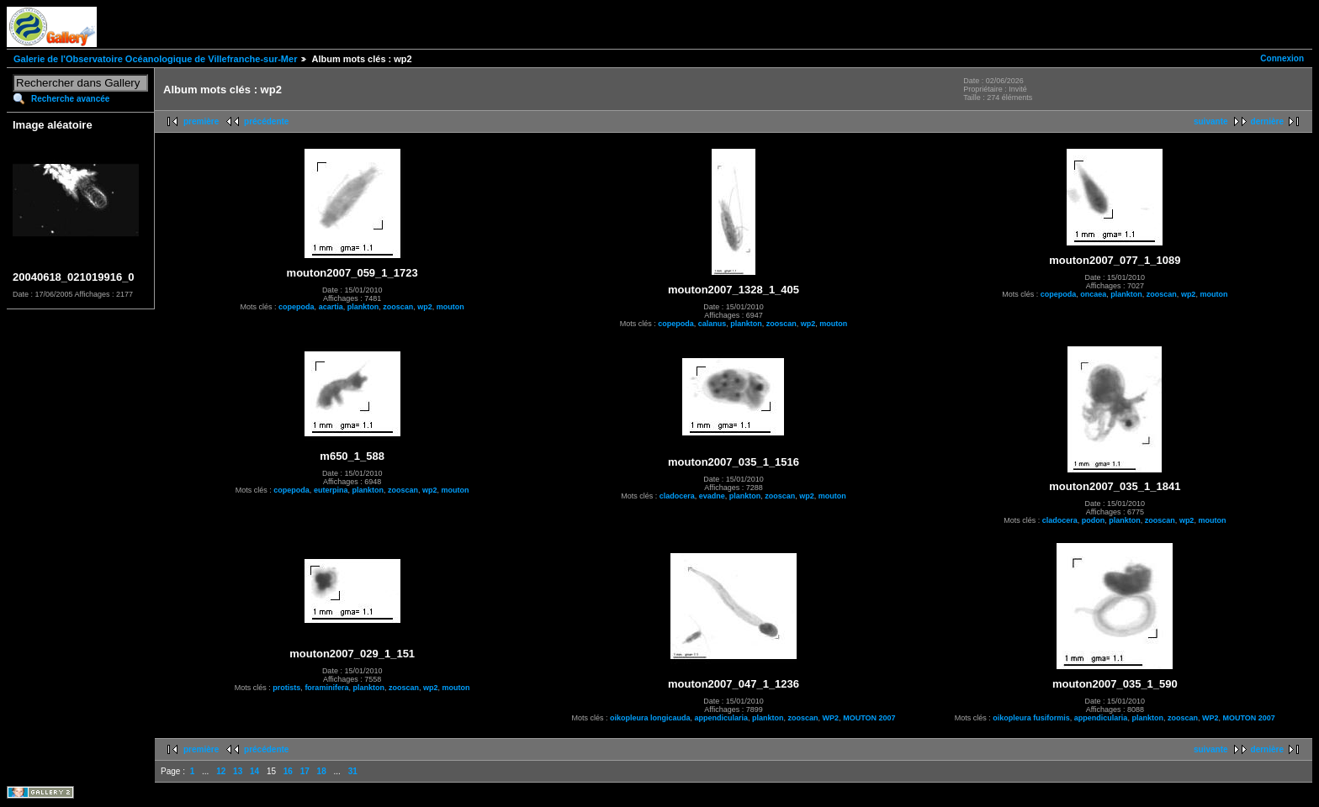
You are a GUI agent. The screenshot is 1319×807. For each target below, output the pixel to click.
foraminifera (326, 687)
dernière (1267, 121)
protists (286, 687)
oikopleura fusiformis (1031, 718)
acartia (331, 307)
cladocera (677, 496)
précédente (266, 121)
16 (288, 771)
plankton (363, 307)
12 (220, 771)
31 (353, 771)
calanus (712, 323)
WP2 (831, 718)
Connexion (1282, 58)
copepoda (296, 307)
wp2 (424, 307)
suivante (1211, 121)
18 (321, 771)
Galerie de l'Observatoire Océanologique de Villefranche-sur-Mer (155, 59)
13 (237, 771)
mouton (450, 307)
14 (254, 771)
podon (1093, 520)
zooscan (398, 307)
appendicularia (722, 718)
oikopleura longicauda (650, 718)
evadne (712, 496)
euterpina (331, 490)
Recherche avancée (70, 98)
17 (305, 771)
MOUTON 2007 (869, 718)
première (201, 121)
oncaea (1093, 294)
